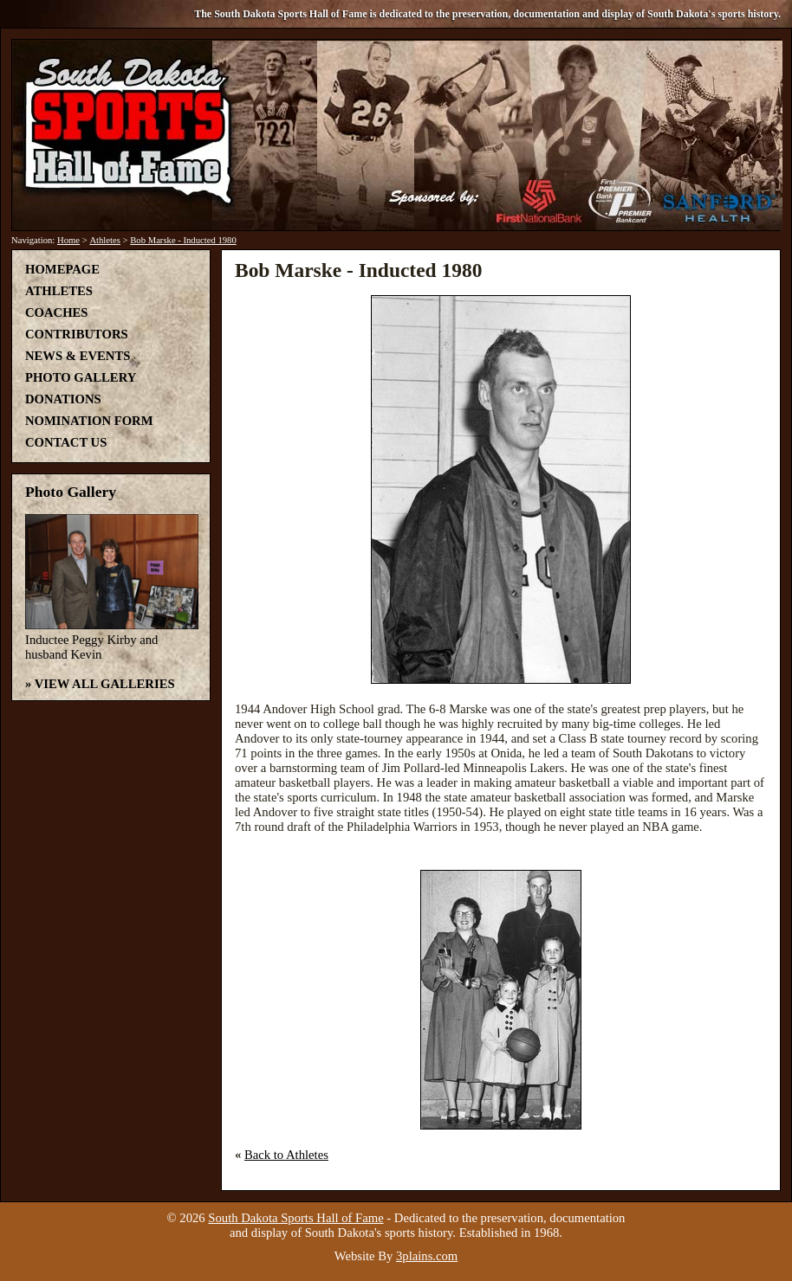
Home (68, 240)
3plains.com (427, 1256)
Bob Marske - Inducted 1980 (183, 240)
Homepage (62, 269)
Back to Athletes (286, 1155)
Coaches (56, 312)
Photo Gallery (80, 377)
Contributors (76, 334)
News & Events (77, 356)
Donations (63, 399)
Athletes (104, 240)
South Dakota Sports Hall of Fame (295, 1218)
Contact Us (66, 442)
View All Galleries (105, 684)
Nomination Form (89, 421)
